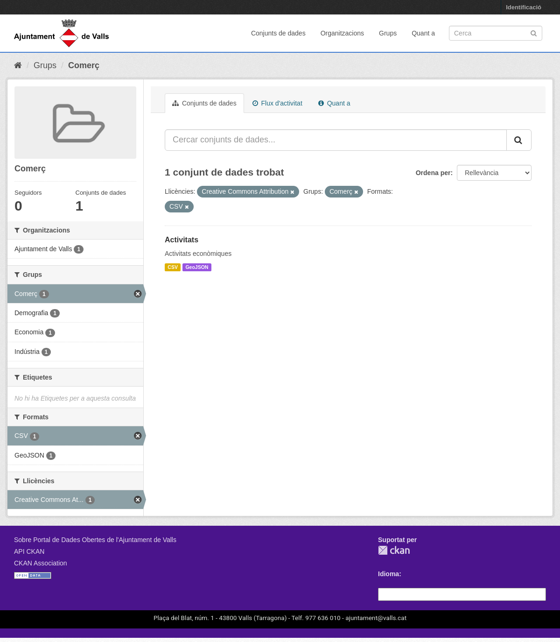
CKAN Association (40, 563)
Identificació (523, 7)
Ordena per (433, 172)
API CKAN (29, 551)
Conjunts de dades (278, 33)
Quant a (423, 33)
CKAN (394, 550)
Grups (388, 33)
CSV (173, 267)
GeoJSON (196, 267)
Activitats (181, 240)
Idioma (388, 574)
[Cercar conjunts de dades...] (336, 140)
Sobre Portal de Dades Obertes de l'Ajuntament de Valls (95, 539)
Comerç (83, 65)
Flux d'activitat (277, 103)
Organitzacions (342, 33)
